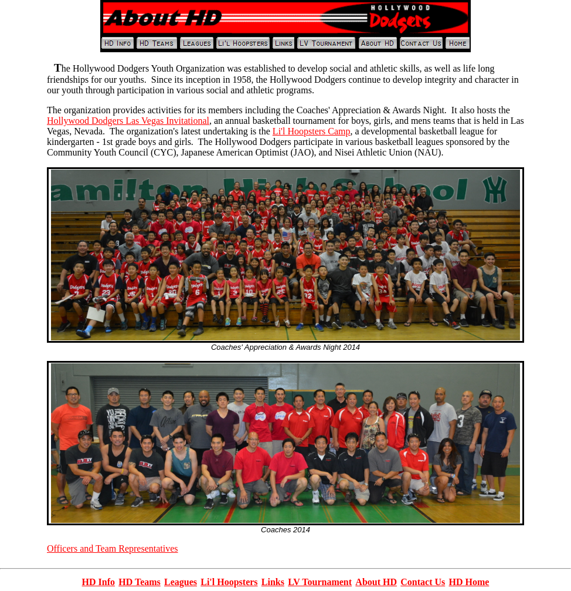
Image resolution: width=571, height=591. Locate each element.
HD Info (98, 582)
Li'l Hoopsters (228, 582)
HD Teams (139, 582)
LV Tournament (320, 582)
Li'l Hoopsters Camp (312, 131)
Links (272, 582)
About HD (376, 582)
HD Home (468, 582)
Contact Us (422, 582)
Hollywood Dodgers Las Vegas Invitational (128, 121)
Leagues (180, 582)
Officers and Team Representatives (112, 548)
